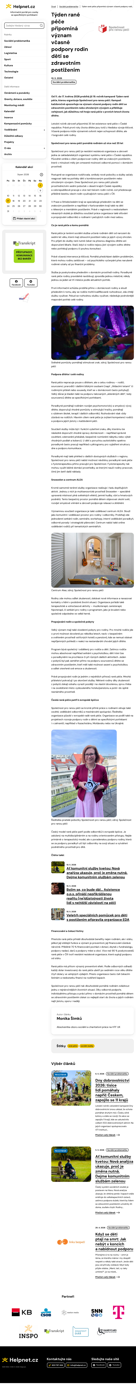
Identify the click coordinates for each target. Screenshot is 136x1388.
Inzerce (8, 117)
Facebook (16, 283)
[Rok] (27, 174)
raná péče (73, 1049)
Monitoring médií (14, 105)
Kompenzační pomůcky (18, 123)
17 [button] (8, 201)
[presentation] (71, 1091)
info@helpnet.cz (76, 1370)
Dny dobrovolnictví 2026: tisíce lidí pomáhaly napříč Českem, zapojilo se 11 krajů (112, 1093)
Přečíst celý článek (105, 1138)
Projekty (9, 142)
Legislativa (10, 53)
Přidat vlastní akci (26, 218)
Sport (7, 59)
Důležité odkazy (13, 136)
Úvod (53, 6)
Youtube (31, 283)
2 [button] (40, 185)
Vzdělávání (10, 129)
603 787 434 (55, 1370)
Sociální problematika (17, 40)
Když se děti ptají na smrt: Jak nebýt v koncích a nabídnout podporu (114, 1245)
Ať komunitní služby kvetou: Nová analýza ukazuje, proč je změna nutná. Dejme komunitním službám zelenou (114, 1172)
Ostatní (8, 77)
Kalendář (9, 111)
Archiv (8, 154)
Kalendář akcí (24, 167)
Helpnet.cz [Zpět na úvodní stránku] (27, 6)
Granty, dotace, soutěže (18, 99)
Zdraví (8, 47)
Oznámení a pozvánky (17, 93)
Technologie (11, 71)
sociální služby (87, 1049)
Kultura (8, 65)
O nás (7, 148)
